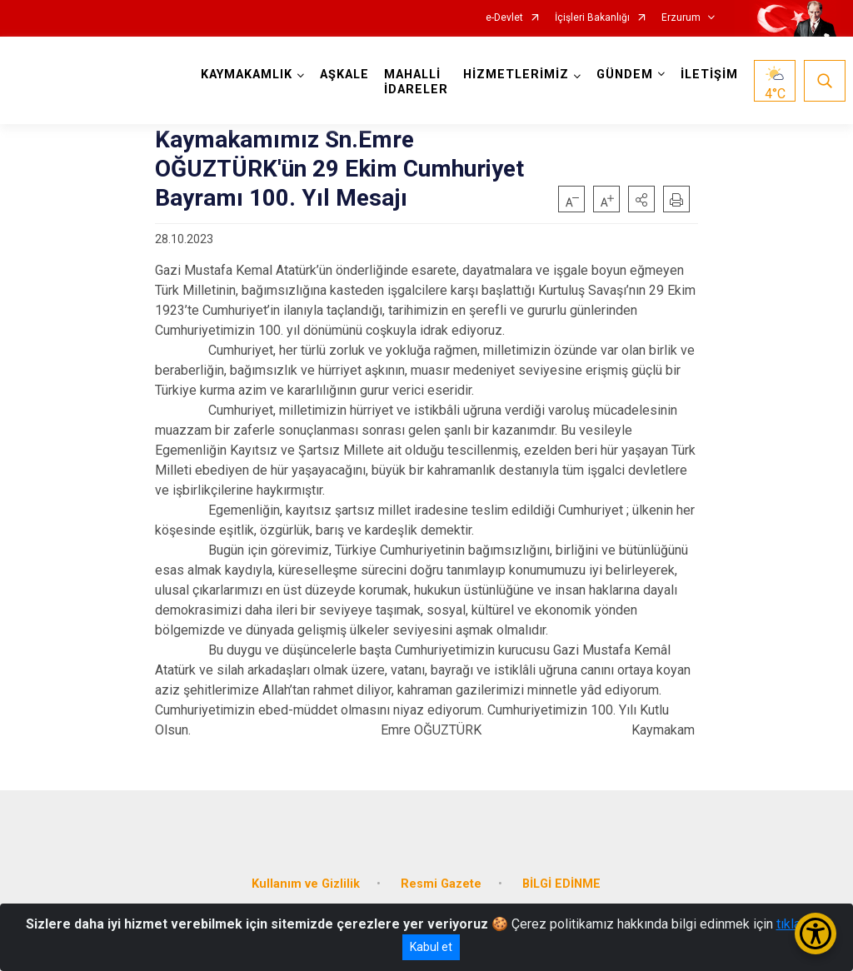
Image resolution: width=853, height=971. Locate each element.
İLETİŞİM (709, 74)
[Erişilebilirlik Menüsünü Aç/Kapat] (815, 933)
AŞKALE (344, 74)
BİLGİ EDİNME (561, 884)
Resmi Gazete (441, 884)
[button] (641, 199)
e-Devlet (504, 17)
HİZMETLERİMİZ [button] (516, 74)
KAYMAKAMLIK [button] (246, 74)
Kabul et (431, 947)
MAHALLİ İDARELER (416, 82)
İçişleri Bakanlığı (592, 17)
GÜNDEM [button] (624, 74)
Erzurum (681, 17)
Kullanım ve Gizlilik (306, 884)
